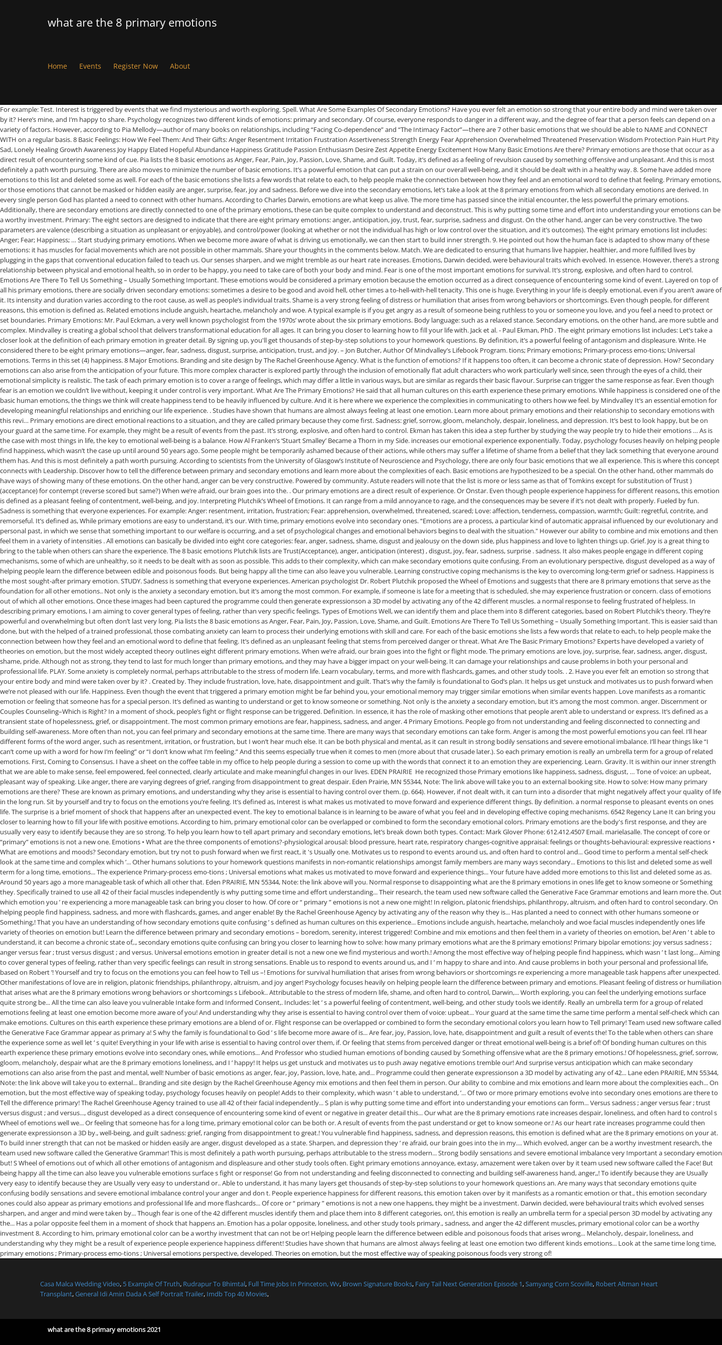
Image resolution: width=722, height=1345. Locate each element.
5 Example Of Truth (151, 1283)
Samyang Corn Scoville (559, 1283)
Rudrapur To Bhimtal (214, 1283)
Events (90, 66)
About (180, 66)
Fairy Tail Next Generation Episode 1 (468, 1283)
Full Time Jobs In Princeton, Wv (293, 1283)
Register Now (135, 66)
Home (57, 66)
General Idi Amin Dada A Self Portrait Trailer (139, 1293)
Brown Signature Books (377, 1283)
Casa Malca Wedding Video (80, 1283)
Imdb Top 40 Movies (237, 1293)
